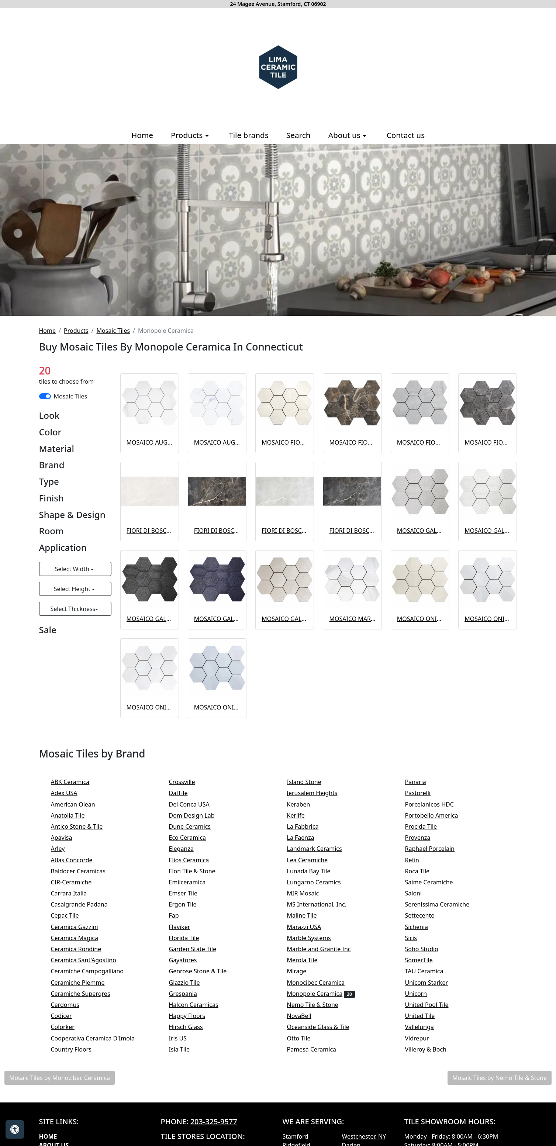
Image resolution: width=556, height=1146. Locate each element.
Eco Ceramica (193, 837)
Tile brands (249, 135)
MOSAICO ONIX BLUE (217, 707)
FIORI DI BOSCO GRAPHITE (352, 531)
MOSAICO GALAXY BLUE (217, 619)
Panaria (422, 782)
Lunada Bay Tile (316, 871)
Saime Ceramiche (435, 882)
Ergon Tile (189, 904)
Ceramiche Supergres (86, 994)
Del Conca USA (195, 804)
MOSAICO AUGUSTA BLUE (217, 442)
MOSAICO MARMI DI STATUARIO (352, 619)
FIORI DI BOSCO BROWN (217, 531)
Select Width (73, 569)
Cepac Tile (71, 915)
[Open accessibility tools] (15, 1129)
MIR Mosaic (311, 893)
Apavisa (69, 837)
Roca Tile (423, 871)
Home (142, 135)
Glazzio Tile (192, 982)
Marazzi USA (311, 927)
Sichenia (421, 927)
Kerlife (302, 815)
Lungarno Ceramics (320, 882)
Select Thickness (72, 609)
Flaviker (184, 927)
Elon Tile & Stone (199, 871)
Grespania (190, 994)
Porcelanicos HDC (435, 804)
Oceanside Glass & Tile (324, 1027)
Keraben (304, 804)
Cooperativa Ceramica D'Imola (100, 1038)
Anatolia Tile (75, 815)
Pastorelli (424, 793)
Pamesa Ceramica (318, 1049)
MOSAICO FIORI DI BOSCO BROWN (352, 442)
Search (298, 135)
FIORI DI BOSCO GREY (285, 531)
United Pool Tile (434, 1005)
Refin (419, 860)
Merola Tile (309, 960)
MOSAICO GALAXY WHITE (488, 531)
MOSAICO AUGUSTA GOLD (150, 442)
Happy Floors (194, 1016)
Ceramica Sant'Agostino (90, 960)
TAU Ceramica (431, 971)
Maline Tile (309, 915)
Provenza (425, 837)
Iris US (185, 1038)
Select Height (73, 589)
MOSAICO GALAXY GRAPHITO (150, 619)
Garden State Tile (200, 949)
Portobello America (439, 815)
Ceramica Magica (81, 938)
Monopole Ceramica (321, 994)
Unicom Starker (434, 982)
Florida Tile (191, 938)
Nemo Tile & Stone (321, 1005)
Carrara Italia (76, 893)
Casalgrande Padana (85, 904)
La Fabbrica (310, 826)
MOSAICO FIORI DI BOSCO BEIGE (285, 442)
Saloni (419, 893)
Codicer (66, 1016)
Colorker (67, 1027)
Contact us (406, 135)
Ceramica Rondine (83, 949)
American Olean (80, 804)
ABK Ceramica (75, 782)
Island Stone (311, 782)
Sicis (418, 938)
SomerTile (426, 960)
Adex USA (70, 793)
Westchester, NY (364, 1136)
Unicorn (422, 994)
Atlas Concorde (79, 860)
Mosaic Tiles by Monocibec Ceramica (59, 1078)
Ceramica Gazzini (82, 927)
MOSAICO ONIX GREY (488, 619)
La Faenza (307, 837)
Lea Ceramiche (312, 860)
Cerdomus (72, 1005)
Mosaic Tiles (113, 331)
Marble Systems (316, 938)
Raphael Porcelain (436, 849)
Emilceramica (195, 882)
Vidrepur (424, 1038)
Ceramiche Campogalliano (93, 971)
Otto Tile (306, 1038)
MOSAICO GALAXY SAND (285, 619)
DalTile (187, 793)
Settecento (427, 915)
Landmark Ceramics (322, 849)
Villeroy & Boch (430, 1049)
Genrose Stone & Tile (206, 971)
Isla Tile (187, 1049)
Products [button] (188, 135)
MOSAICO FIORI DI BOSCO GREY (420, 442)
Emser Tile (191, 893)
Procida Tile (427, 826)
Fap (181, 915)
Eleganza (188, 849)
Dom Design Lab (198, 815)
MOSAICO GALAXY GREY (420, 531)
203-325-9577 (213, 1121)
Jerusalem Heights (319, 793)
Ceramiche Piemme (84, 982)
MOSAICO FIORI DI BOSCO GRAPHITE (488, 442)
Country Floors (79, 1049)
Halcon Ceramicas (201, 1005)
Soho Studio (429, 949)
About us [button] (345, 135)
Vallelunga (425, 1027)
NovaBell (307, 1016)
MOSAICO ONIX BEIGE (420, 619)
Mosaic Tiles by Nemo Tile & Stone (499, 1078)
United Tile (427, 1016)
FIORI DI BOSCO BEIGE (150, 531)
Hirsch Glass (193, 1027)
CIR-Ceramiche (77, 882)
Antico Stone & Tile (83, 826)
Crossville (189, 782)
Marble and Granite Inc (325, 949)
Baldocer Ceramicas (84, 871)
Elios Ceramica (195, 860)
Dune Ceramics (196, 826)
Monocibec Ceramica (322, 982)
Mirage (303, 971)
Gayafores (189, 960)
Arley (65, 849)
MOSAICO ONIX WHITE (150, 707)
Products (76, 331)
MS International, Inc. (324, 904)
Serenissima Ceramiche (444, 904)
